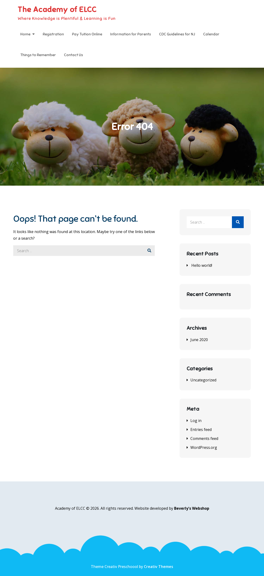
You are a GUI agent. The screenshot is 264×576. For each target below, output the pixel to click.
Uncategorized (203, 380)
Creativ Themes (158, 566)
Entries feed (201, 429)
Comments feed (204, 438)
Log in (195, 420)
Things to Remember (38, 55)
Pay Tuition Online (87, 34)
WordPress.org (203, 447)
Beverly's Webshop (191, 508)
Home (25, 34)
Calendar (211, 34)
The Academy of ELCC (57, 9)
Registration (53, 34)
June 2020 (199, 339)
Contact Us (73, 55)
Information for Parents (130, 34)
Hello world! (201, 265)
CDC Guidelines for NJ (177, 34)
